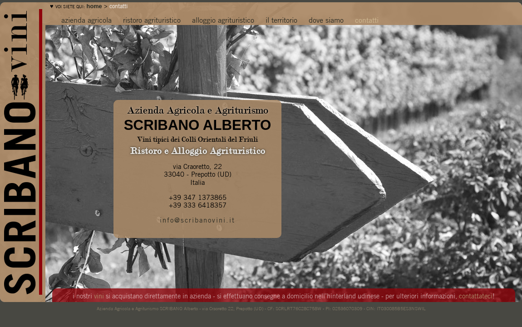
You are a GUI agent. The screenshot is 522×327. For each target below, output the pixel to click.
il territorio (281, 19)
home (94, 6)
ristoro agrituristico (152, 19)
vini (99, 295)
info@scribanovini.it (197, 219)
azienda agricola (86, 19)
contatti (367, 19)
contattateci (475, 295)
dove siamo (326, 19)
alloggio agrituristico (223, 19)
